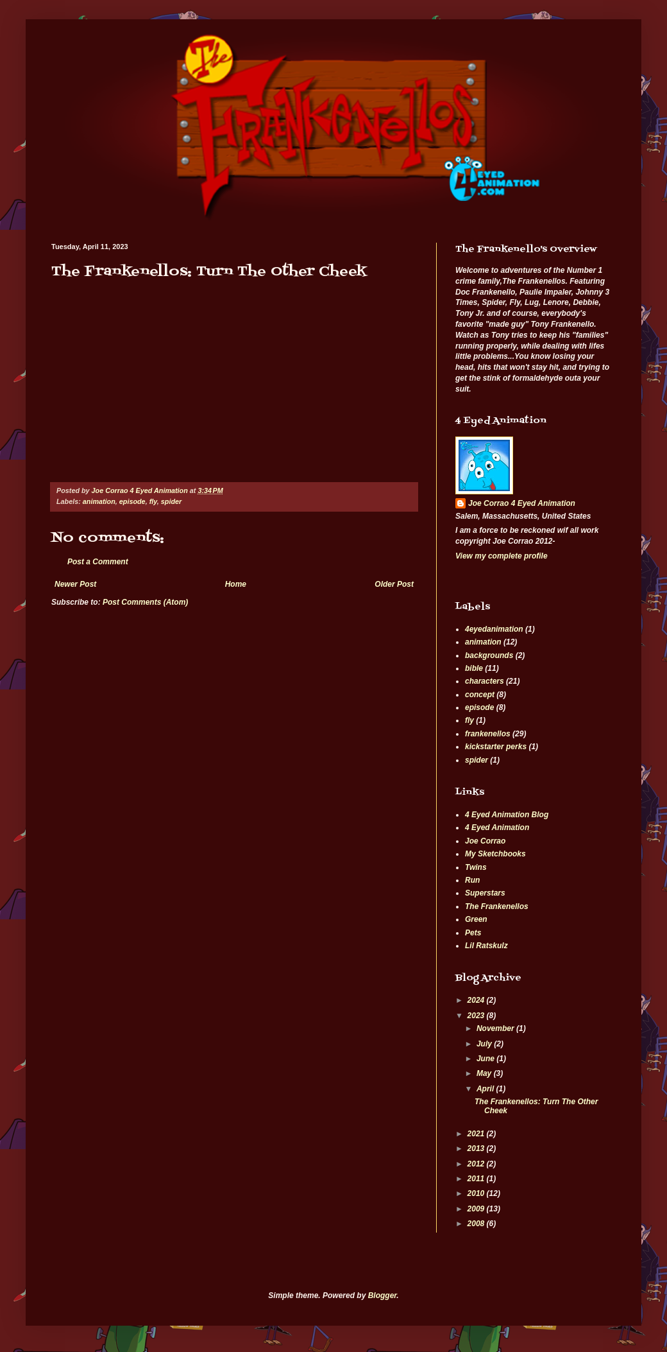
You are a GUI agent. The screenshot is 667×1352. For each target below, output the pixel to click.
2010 (477, 1193)
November (496, 1028)
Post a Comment (97, 561)
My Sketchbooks (495, 853)
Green (476, 919)
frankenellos (488, 733)
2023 (477, 1015)
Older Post (394, 584)
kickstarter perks (496, 746)
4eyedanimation (494, 629)
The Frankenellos (496, 906)
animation (99, 501)
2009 (477, 1208)
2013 (477, 1148)
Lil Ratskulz (486, 945)
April (486, 1088)
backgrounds (489, 655)
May (485, 1073)
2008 (477, 1223)
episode (132, 501)
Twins (476, 867)
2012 (477, 1163)
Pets (473, 932)
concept (479, 694)
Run (472, 880)
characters (484, 681)
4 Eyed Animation (497, 827)
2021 (477, 1133)
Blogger (382, 1295)
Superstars (485, 892)
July (485, 1043)
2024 (477, 1000)
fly (153, 501)
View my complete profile (501, 555)
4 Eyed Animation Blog (506, 814)
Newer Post (75, 584)
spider (171, 501)
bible (474, 668)
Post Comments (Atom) (145, 602)
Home (235, 584)
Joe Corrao (485, 840)
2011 (477, 1178)
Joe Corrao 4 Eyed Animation (521, 503)
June (486, 1058)
